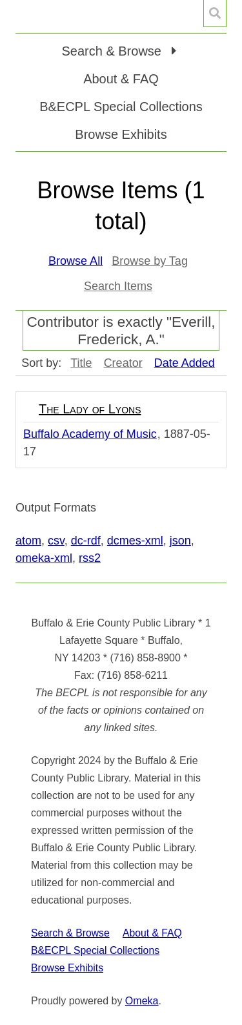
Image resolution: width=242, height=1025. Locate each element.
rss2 (90, 558)
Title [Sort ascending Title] (81, 363)
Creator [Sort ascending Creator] (123, 363)
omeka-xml (43, 558)
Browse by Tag (150, 260)
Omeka (142, 1000)
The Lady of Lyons (90, 409)
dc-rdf (86, 540)
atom (28, 540)
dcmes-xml (135, 540)
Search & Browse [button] (113, 51)
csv (56, 540)
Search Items (118, 286)
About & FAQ (121, 79)
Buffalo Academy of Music (90, 434)
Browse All (75, 260)
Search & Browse (70, 932)
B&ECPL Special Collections (121, 106)
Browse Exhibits (120, 134)
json (180, 540)
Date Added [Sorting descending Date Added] (184, 363)
